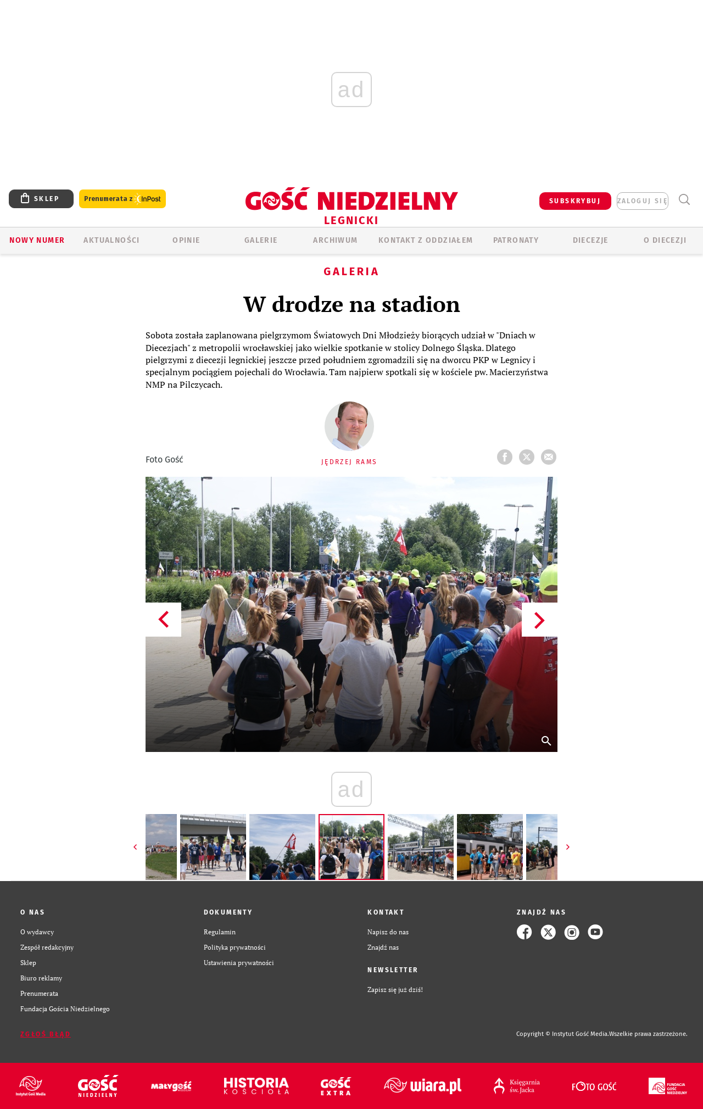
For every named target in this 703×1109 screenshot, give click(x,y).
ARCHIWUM (335, 240)
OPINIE (186, 240)
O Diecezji (665, 240)
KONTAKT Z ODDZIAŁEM (425, 240)
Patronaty (516, 240)
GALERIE (261, 240)
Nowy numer (37, 240)
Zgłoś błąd (45, 1034)
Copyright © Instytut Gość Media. (562, 1034)
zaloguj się (642, 201)
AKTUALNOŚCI (111, 240)
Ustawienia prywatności (239, 962)
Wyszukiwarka (684, 200)
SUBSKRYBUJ (575, 201)
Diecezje (591, 240)
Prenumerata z (122, 199)
